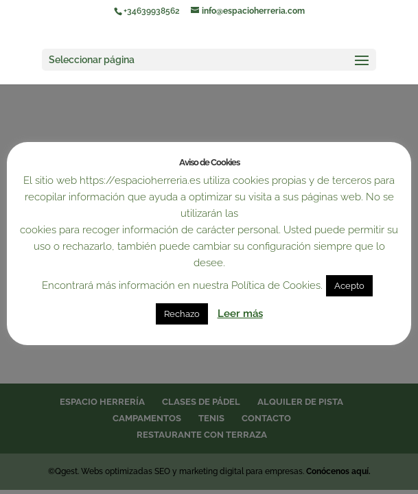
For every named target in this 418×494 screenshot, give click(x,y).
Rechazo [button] (182, 314)
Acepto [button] (349, 286)
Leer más (240, 313)
